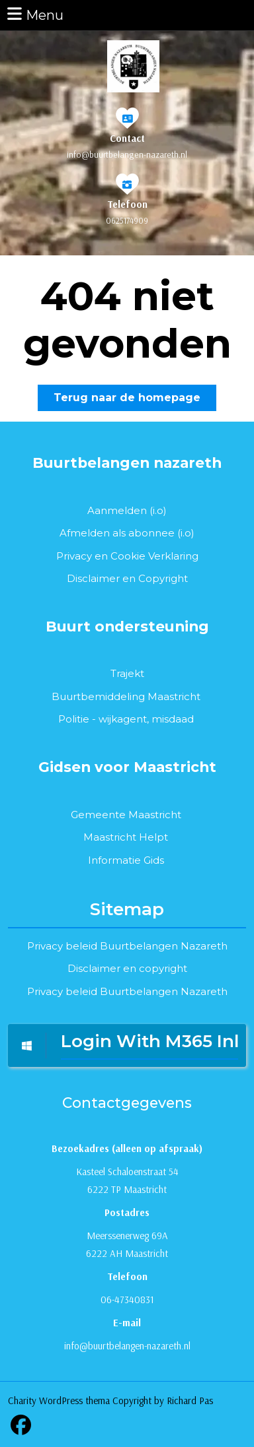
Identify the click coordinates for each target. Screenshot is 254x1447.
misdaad (172, 719)
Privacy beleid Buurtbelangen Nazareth (127, 946)
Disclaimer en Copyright (127, 578)
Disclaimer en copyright (127, 968)
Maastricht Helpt (125, 837)
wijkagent (123, 719)
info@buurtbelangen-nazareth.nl (127, 154)
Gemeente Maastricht (126, 814)
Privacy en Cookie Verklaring (127, 556)
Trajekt (127, 673)
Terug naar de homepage (135, 400)
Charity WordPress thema (59, 1400)
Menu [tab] (34, 14)
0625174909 (127, 220)
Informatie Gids (126, 860)
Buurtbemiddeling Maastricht (126, 696)
